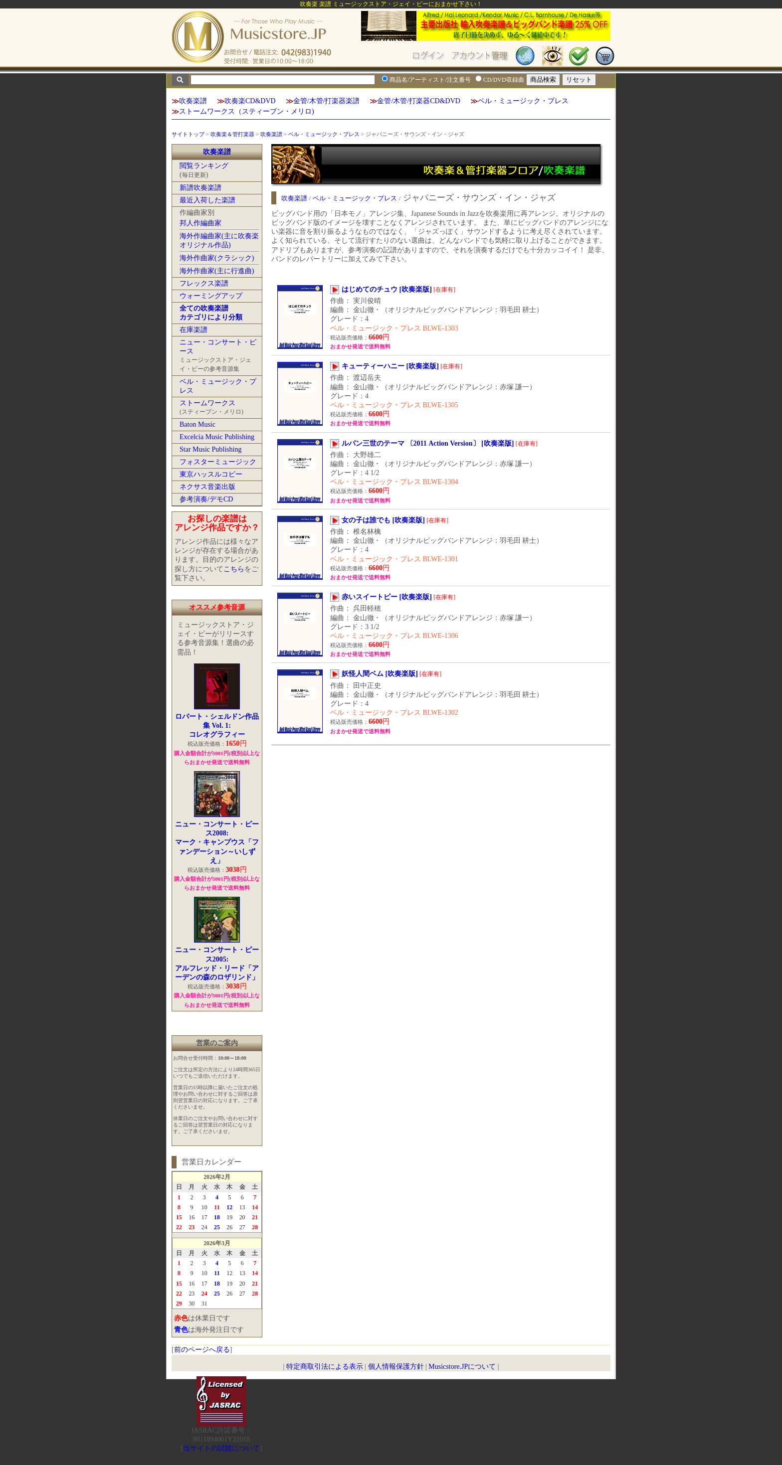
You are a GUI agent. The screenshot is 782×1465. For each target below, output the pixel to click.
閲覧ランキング (204, 165)
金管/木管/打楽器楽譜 (326, 101)
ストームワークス (207, 403)
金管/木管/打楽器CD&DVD (418, 101)
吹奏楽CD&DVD (250, 101)
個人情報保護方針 (396, 1366)
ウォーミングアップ (211, 296)
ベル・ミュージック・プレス (523, 101)
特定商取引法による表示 (324, 1366)
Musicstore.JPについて (462, 1366)
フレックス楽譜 (204, 283)
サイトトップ (188, 134)
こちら (233, 569)
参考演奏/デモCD (206, 499)
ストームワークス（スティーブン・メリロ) (246, 111)
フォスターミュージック (218, 462)
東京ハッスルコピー (211, 474)
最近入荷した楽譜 (207, 200)
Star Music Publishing (210, 449)
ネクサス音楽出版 (207, 486)
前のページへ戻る (202, 1349)
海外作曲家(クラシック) (217, 258)
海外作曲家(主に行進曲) (217, 271)
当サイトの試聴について (221, 1448)
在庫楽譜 (193, 329)
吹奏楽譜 (193, 101)
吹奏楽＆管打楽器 (232, 134)
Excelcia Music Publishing (217, 437)
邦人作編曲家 (200, 223)
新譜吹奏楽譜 (200, 187)
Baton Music (197, 424)
